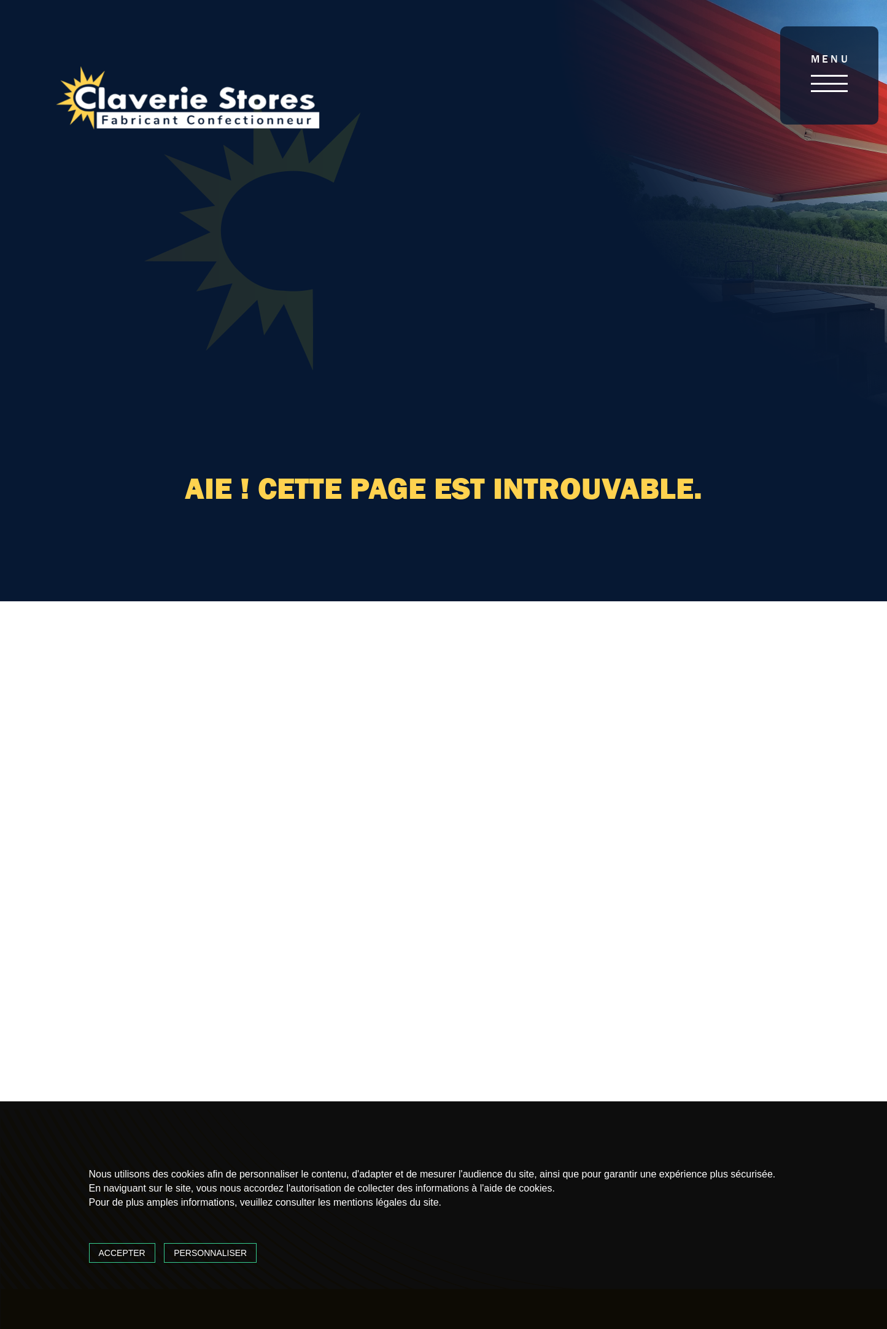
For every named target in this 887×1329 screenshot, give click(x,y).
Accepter (122, 1253)
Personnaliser (210, 1253)
